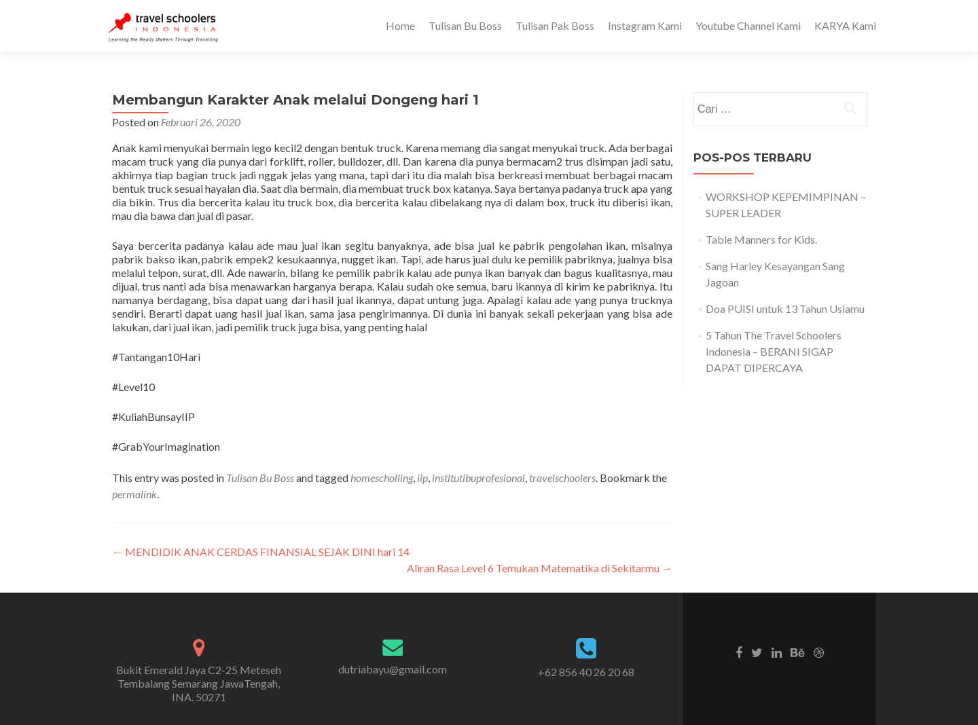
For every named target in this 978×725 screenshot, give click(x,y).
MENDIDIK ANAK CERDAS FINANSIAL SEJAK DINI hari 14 (261, 551)
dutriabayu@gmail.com (392, 669)
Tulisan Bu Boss (465, 25)
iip (422, 477)
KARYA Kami (845, 25)
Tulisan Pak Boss (554, 25)
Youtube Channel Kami (748, 25)
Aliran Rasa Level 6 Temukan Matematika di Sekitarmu (539, 567)
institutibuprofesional (478, 477)
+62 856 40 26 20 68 (586, 671)
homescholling (381, 477)
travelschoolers (562, 477)
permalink (134, 493)
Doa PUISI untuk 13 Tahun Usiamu (785, 308)
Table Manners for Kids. (761, 239)
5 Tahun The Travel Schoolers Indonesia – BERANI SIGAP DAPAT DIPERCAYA (773, 351)
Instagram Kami (645, 25)
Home (400, 25)
